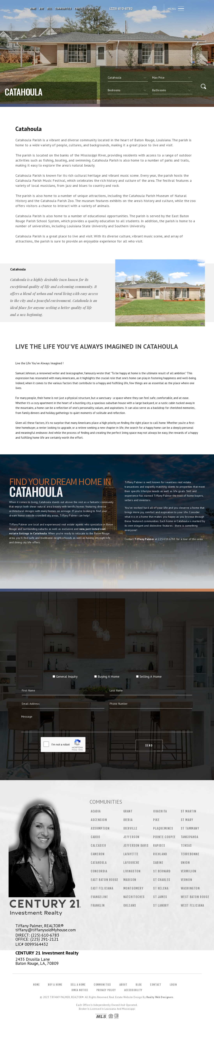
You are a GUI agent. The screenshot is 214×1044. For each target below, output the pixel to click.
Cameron (97, 854)
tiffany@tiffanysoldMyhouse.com (45, 929)
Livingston (132, 871)
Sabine (158, 863)
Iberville (130, 828)
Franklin (98, 905)
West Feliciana (192, 905)
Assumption (100, 828)
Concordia (99, 871)
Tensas (186, 845)
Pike (156, 820)
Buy (41, 8)
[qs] (172, 78)
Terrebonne (190, 854)
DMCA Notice (80, 990)
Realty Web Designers (159, 997)
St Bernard (162, 871)
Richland (160, 854)
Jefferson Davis (136, 845)
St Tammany (190, 828)
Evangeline (99, 897)
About (123, 984)
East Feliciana (102, 888)
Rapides (159, 845)
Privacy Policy (106, 990)
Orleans (129, 905)
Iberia (128, 820)
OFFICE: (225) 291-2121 (37, 939)
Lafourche (131, 863)
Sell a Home (78, 984)
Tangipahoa (189, 837)
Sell (49, 8)
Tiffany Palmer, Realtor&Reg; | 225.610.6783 (123, 9)
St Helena (160, 888)
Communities (63, 8)
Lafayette (131, 854)
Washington (190, 888)
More (91, 8)
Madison (129, 880)
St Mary (187, 820)
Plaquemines (163, 828)
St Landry (161, 905)
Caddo (95, 837)
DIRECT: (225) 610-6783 (37, 935)
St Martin (188, 811)
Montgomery (133, 888)
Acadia (96, 811)
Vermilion (188, 871)
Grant (128, 811)
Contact (80, 8)
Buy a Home (55, 984)
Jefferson (131, 837)
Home (33, 8)
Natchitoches (134, 897)
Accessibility (133, 990)
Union (185, 863)
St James (160, 897)
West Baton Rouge (195, 897)
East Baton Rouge (104, 880)
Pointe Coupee (164, 837)
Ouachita (160, 811)
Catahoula (99, 863)
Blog (139, 984)
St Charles (161, 880)
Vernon (186, 880)
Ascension (99, 820)
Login (173, 984)
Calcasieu (98, 845)
